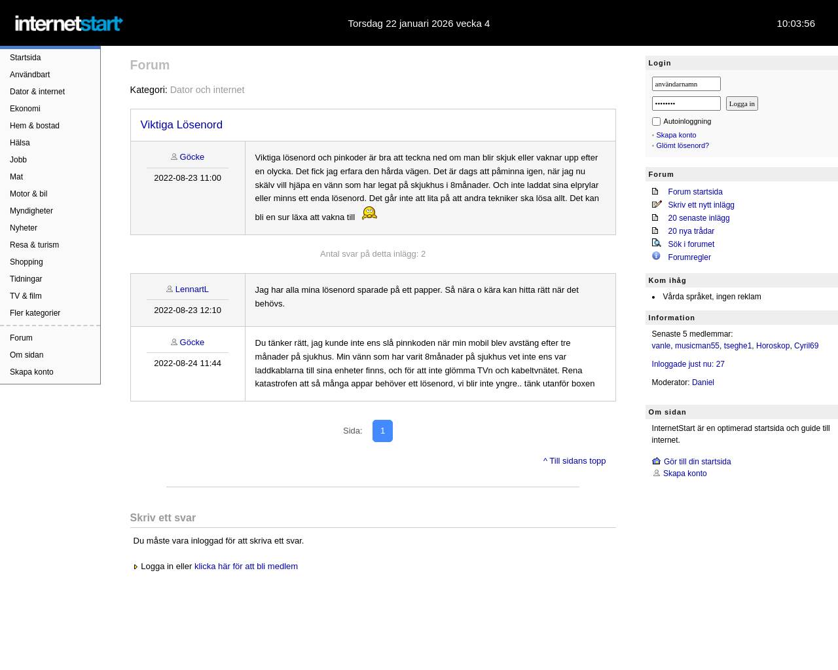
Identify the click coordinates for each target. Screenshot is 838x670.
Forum (21, 338)
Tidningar (26, 279)
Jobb (18, 159)
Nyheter (23, 228)
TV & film (26, 296)
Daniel (703, 382)
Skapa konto (32, 372)
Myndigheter (31, 210)
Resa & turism (34, 245)
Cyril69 (806, 345)
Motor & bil (28, 193)
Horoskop (773, 345)
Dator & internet (37, 91)
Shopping (26, 262)
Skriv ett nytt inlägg (701, 205)
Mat (16, 176)
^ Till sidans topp (574, 461)
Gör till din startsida (697, 461)
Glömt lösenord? (683, 145)
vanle (661, 345)
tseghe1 (738, 345)
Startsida (25, 57)
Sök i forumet (691, 244)
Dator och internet (207, 89)
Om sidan (26, 355)
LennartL (192, 289)
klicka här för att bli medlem (246, 566)
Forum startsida (695, 191)
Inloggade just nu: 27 (688, 364)
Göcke (192, 157)
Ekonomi (25, 108)
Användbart (30, 74)
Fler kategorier (35, 313)
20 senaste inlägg (699, 218)
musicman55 (697, 345)
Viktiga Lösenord (182, 125)
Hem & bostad (35, 125)
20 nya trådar (691, 231)
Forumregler (689, 257)
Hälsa (20, 142)
